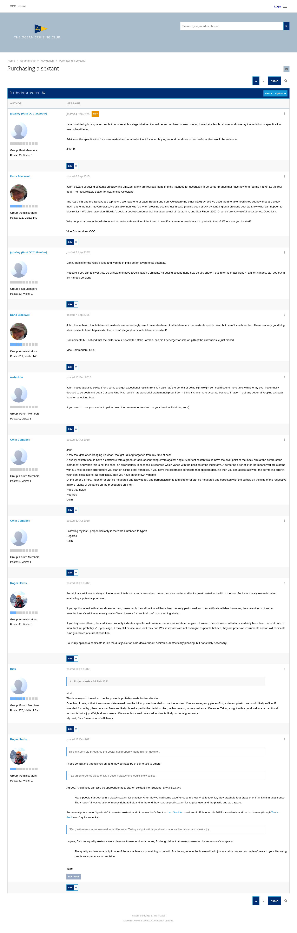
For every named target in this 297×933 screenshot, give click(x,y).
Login (277, 6)
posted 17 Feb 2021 (78, 739)
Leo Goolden (175, 812)
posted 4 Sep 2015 (78, 114)
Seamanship (27, 60)
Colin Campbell (20, 439)
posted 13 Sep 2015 (78, 377)
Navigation (47, 60)
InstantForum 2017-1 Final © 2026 (148, 915)
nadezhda (16, 377)
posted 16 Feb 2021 (78, 583)
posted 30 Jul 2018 (78, 439)
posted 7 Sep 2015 (78, 252)
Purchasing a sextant (72, 60)
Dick (13, 669)
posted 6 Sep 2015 (78, 176)
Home (11, 60)
